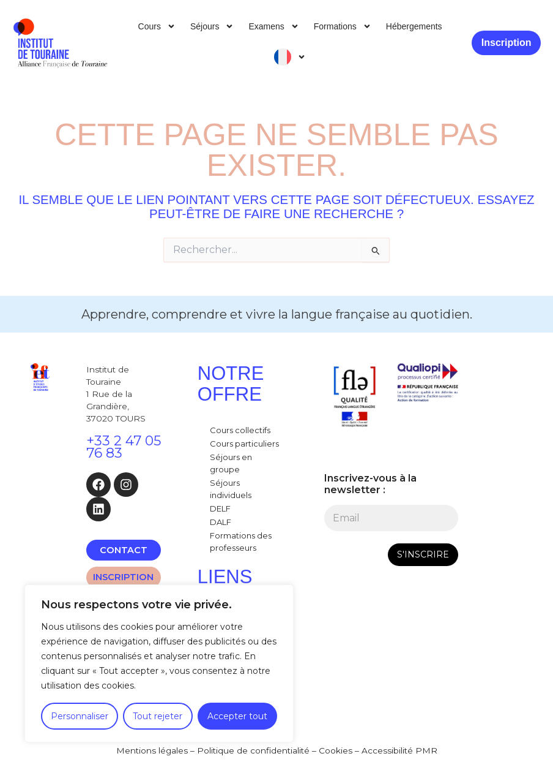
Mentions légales (152, 750)
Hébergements (414, 26)
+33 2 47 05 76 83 (123, 447)
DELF (220, 508)
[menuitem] (290, 57)
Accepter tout (237, 716)
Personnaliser (79, 716)
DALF (220, 522)
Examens (273, 26)
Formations (342, 26)
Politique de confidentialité (253, 750)
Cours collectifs (240, 430)
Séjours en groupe (231, 463)
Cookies (335, 750)
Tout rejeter (157, 716)
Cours (157, 26)
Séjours (212, 26)
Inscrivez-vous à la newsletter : (370, 484)
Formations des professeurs (241, 542)
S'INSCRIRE (423, 554)
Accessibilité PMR (399, 750)
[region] (159, 663)
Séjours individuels (230, 489)
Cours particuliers (244, 443)
